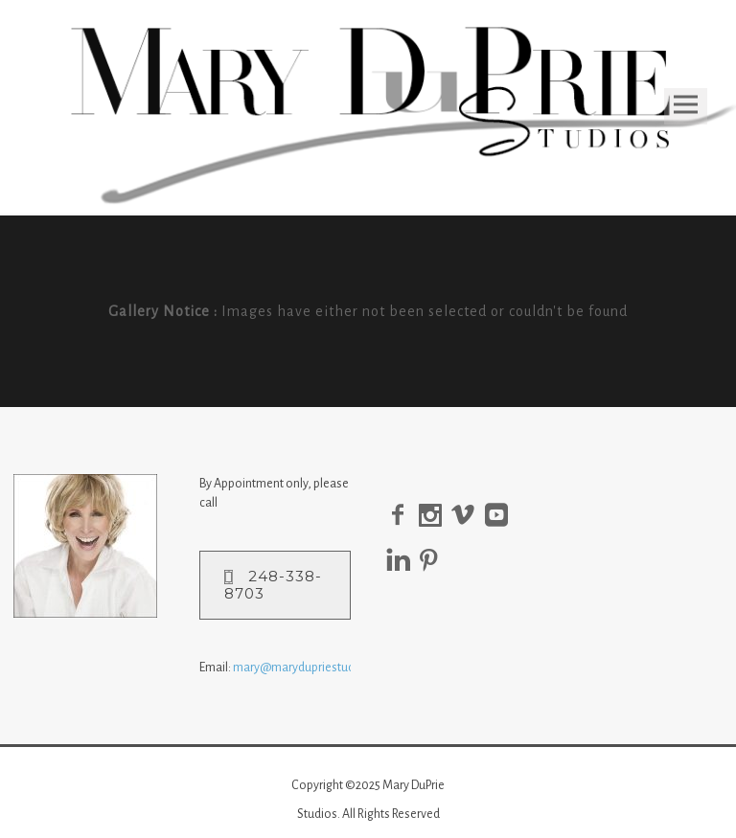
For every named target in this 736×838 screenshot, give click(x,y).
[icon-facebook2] (402, 516)
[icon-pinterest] (434, 561)
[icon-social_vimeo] (468, 516)
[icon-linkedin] (403, 561)
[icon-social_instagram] (435, 516)
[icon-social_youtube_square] (501, 516)
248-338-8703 (273, 584)
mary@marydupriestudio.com (311, 667)
